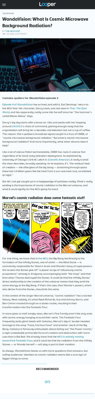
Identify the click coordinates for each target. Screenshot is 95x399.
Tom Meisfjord (12, 31)
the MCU (43, 258)
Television (8, 13)
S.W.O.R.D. (17, 126)
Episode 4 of (17, 104)
